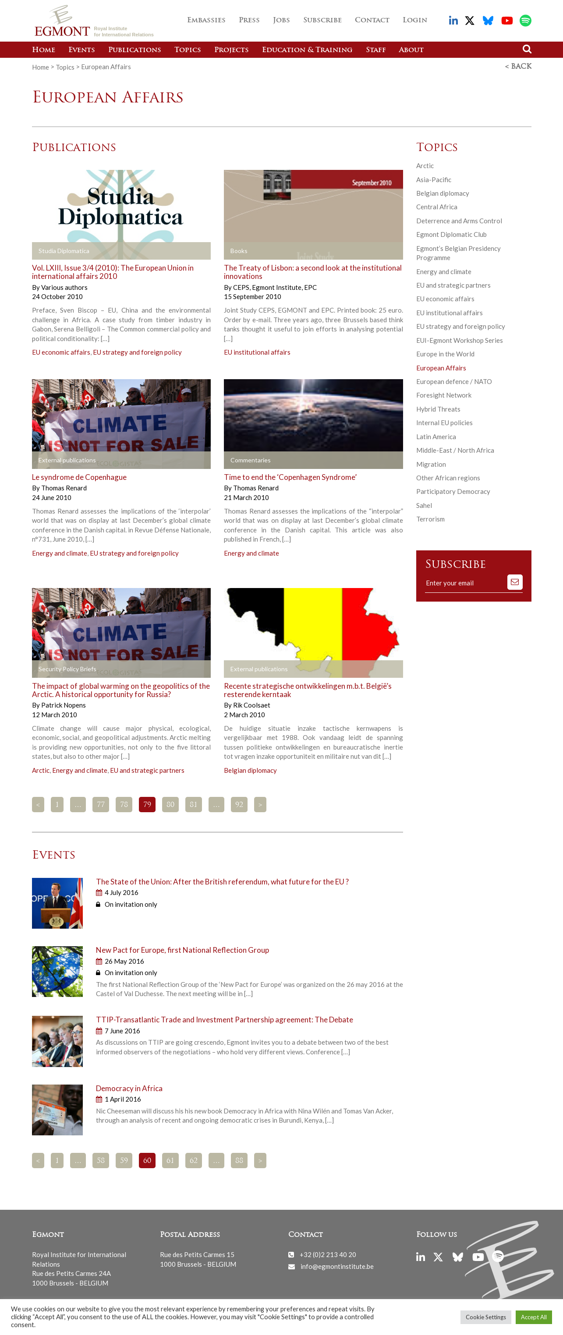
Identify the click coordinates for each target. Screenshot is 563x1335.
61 (170, 1161)
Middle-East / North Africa (455, 450)
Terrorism (430, 519)
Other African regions (448, 478)
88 (239, 1161)
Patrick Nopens (63, 705)
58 (101, 1161)
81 (194, 805)
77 (101, 805)
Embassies (206, 20)
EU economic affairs (61, 352)
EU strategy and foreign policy (137, 352)
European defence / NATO (454, 381)
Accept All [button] (534, 1317)
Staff (376, 50)
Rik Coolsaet (251, 705)
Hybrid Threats (438, 409)
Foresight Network (443, 395)
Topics (187, 50)
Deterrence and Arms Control (459, 221)
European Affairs (441, 368)
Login (415, 20)
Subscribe (322, 20)
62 (194, 1161)
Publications (134, 50)
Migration (431, 464)
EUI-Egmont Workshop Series (459, 340)
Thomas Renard (64, 488)
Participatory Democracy (453, 491)
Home (43, 50)
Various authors (64, 287)
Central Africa (436, 207)
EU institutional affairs (257, 352)
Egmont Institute (277, 287)
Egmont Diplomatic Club (451, 234)
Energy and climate (59, 553)
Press (249, 20)
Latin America (436, 436)
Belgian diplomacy (250, 770)
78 (124, 805)
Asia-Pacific (433, 179)
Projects (231, 50)
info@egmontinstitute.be (337, 1266)
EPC (310, 287)
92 (239, 805)
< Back (518, 66)
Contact (372, 20)
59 (124, 1161)
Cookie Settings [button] (486, 1317)
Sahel (424, 505)
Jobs (281, 20)
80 (170, 805)
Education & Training (307, 50)
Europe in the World (445, 354)
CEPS (242, 287)
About (411, 50)
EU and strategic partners (147, 770)
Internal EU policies (444, 422)
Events (81, 50)
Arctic (41, 770)
